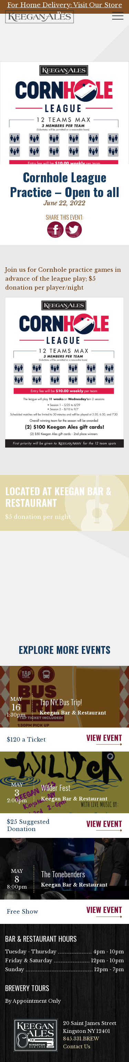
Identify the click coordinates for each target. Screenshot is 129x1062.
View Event (93, 740)
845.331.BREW (81, 1039)
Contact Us (76, 1046)
